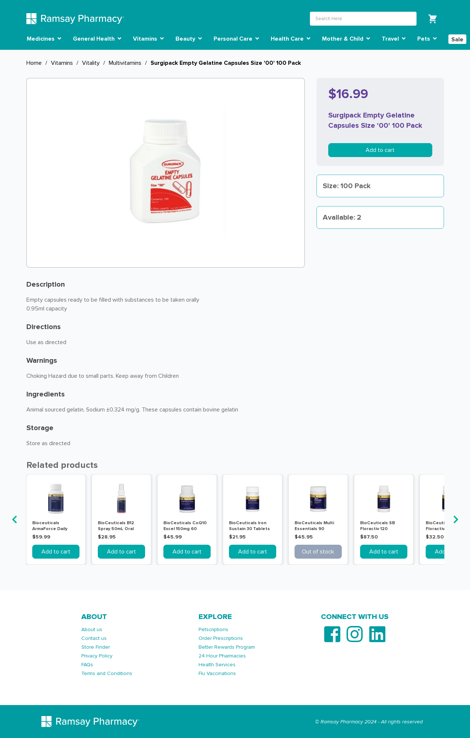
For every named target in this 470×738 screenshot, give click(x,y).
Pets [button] (427, 38)
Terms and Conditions (106, 673)
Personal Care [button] (236, 38)
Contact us (94, 638)
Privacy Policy (96, 656)
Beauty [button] (188, 38)
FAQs (87, 664)
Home (34, 63)
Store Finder (95, 647)
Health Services (217, 664)
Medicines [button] (44, 38)
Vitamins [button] (148, 38)
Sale (457, 39)
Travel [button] (394, 38)
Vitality (91, 63)
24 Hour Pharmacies (222, 656)
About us (91, 629)
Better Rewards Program (227, 647)
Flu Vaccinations (217, 673)
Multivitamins (125, 63)
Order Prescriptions (221, 638)
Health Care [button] (290, 38)
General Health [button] (97, 38)
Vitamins (62, 63)
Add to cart (380, 150)
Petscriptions (213, 629)
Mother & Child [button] (346, 38)
